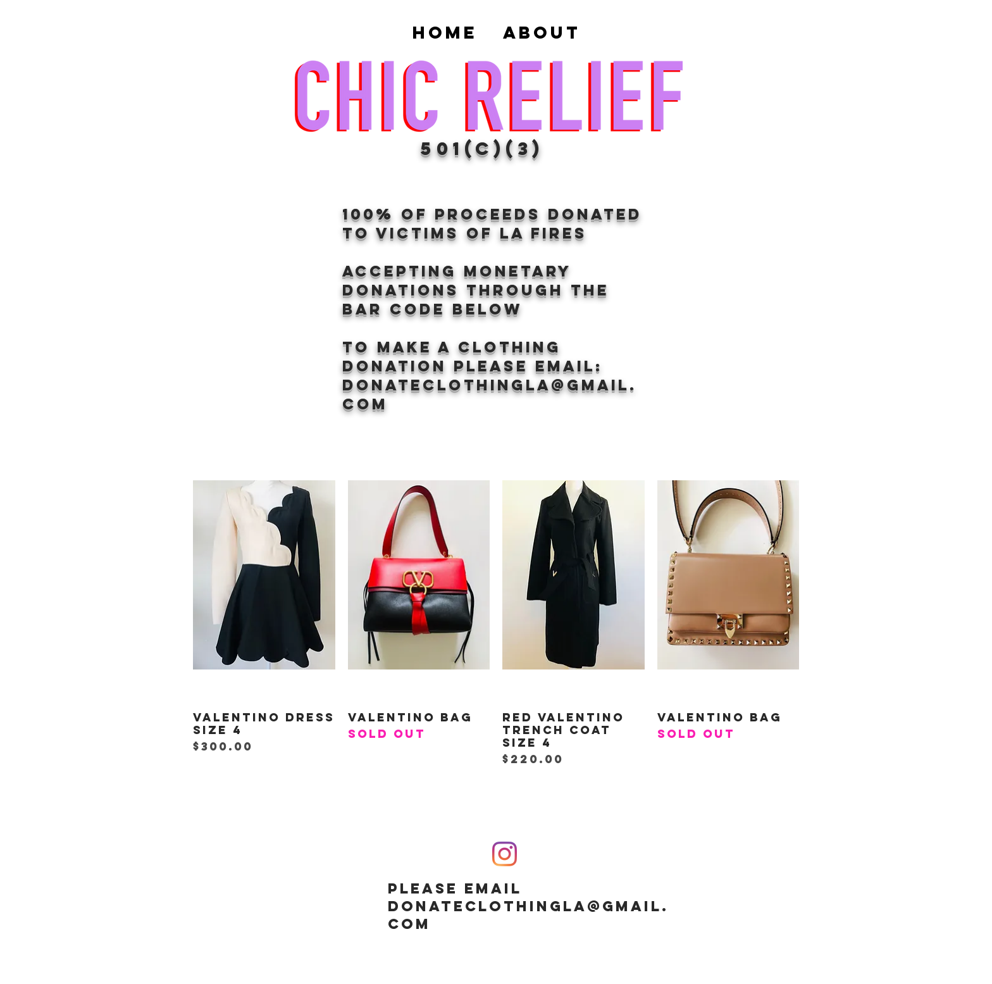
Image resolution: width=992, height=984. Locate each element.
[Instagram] (504, 854)
